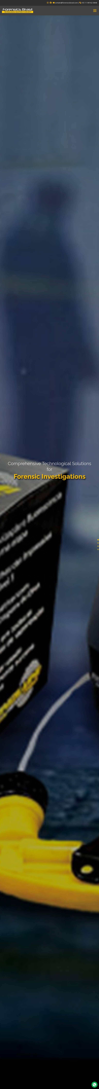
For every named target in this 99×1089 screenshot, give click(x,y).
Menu (95, 10)
